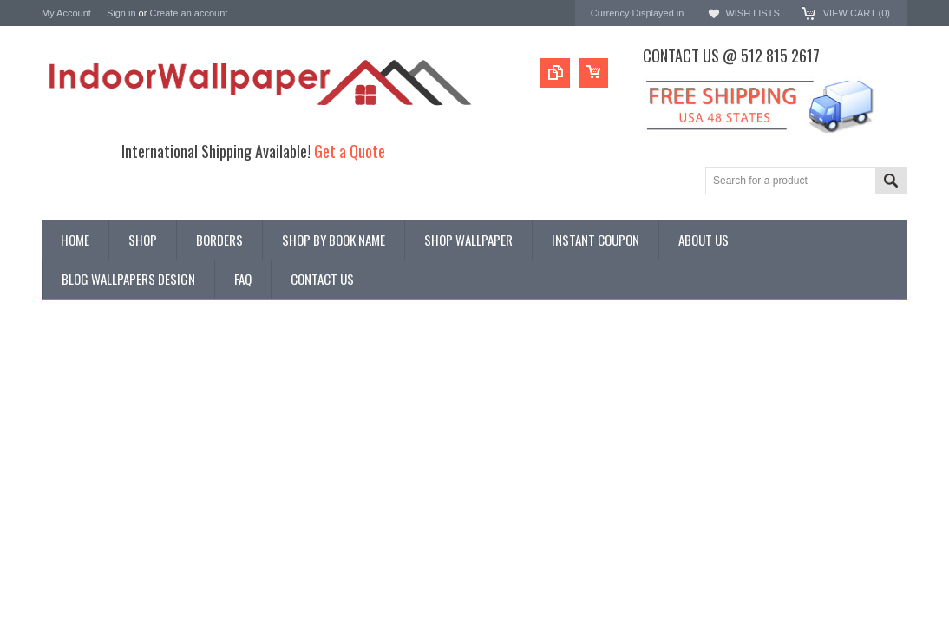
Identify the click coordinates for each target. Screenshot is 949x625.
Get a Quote (349, 150)
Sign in (121, 13)
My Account (66, 13)
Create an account (188, 13)
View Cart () (856, 13)
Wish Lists (752, 13)
